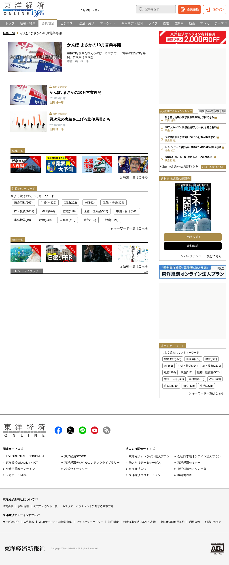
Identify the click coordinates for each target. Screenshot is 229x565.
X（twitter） (70, 430)
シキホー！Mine (16, 475)
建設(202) (70, 202)
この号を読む (192, 237)
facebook (58, 430)
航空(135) (89, 220)
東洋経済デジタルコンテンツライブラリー (92, 462)
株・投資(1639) (24, 211)
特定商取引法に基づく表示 (139, 522)
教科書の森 (184, 475)
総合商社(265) (23, 202)
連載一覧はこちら (135, 266)
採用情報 (23, 506)
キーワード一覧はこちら (131, 228)
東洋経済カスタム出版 (191, 468)
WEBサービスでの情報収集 (55, 522)
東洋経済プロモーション (145, 475)
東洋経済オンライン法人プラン (149, 456)
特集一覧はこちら (135, 177)
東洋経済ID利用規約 (172, 522)
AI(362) (90, 202)
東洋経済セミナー (189, 462)
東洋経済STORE (75, 456)
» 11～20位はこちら (213, 167)
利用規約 (194, 522)
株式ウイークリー (76, 468)
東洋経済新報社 (25, 549)
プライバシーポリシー (89, 522)
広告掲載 (28, 522)
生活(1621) (111, 220)
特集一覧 (9, 33)
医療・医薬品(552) (96, 211)
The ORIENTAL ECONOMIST (25, 456)
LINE (82, 430)
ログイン (218, 9)
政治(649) (45, 220)
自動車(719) (67, 220)
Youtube (94, 430)
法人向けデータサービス (145, 462)
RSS (106, 430)
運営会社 (8, 506)
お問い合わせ (213, 522)
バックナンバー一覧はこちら (203, 256)
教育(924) (48, 211)
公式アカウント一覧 (46, 506)
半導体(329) (48, 202)
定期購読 (193, 246)
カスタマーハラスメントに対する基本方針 (87, 506)
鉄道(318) (69, 211)
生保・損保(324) (113, 202)
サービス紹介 (11, 522)
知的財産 (113, 522)
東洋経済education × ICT (22, 462)
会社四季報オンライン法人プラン (199, 456)
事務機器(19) (22, 220)
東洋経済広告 (137, 468)
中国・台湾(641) (126, 211)
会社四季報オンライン (20, 468)
